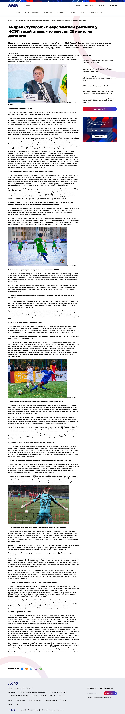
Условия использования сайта (18, 695)
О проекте (34, 695)
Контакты (61, 695)
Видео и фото (88, 5)
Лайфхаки (60, 12)
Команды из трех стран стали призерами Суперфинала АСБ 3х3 (98, 61)
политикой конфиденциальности (102, 697)
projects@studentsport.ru (45, 710)
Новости (77, 5)
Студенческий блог (96, 12)
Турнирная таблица (50, 700)
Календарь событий (32, 12)
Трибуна (72, 12)
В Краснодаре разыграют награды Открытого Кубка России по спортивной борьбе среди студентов (99, 100)
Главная (10, 20)
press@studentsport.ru (28, 710)
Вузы (82, 12)
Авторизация (112, 12)
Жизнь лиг (101, 5)
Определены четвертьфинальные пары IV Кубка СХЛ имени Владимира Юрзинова (98, 92)
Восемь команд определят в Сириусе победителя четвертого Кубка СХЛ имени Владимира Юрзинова (98, 69)
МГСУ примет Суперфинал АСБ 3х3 (95, 86)
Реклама (43, 695)
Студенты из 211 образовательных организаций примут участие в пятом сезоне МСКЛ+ (99, 78)
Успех (18, 12)
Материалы (48, 12)
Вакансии (52, 695)
